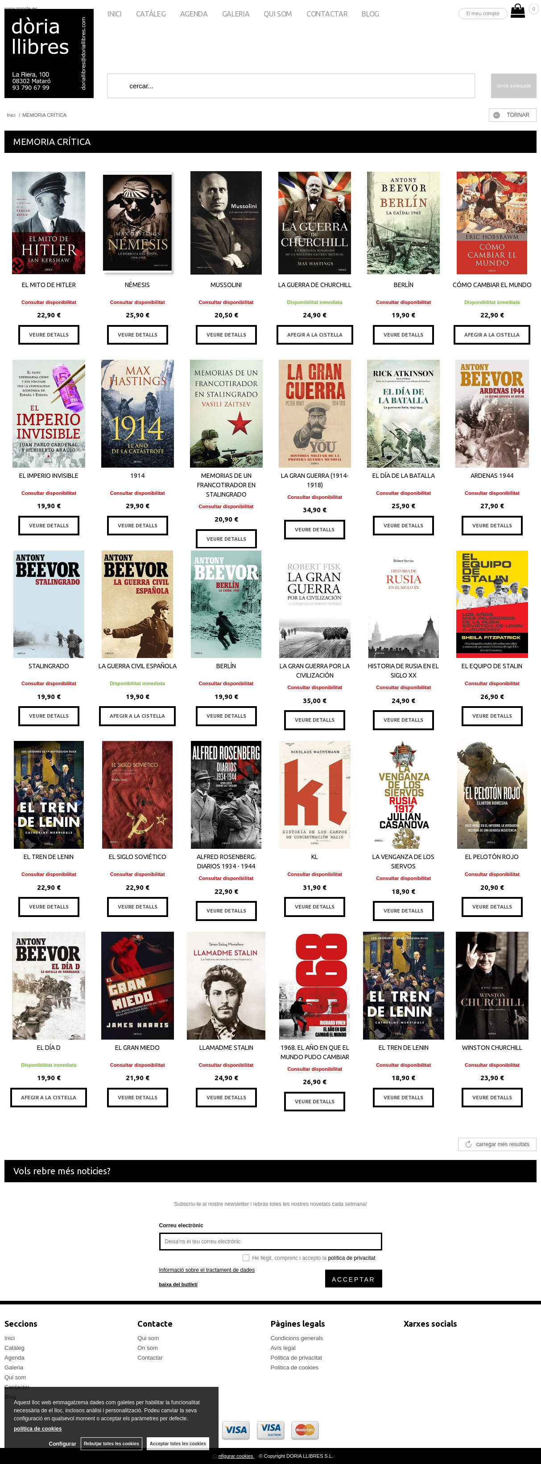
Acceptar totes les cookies (178, 1443)
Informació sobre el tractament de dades (207, 1270)
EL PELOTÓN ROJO (492, 856)
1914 (137, 475)
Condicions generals (297, 1338)
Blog (370, 14)
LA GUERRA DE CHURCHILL (314, 284)
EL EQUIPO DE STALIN (492, 666)
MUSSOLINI (226, 284)
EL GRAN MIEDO (137, 1047)
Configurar (62, 1444)
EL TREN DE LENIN (49, 856)
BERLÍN (403, 284)
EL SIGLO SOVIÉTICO (137, 856)
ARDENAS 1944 (492, 475)
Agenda (194, 14)
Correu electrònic (181, 1225)
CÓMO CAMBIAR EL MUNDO (492, 284)
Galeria (236, 14)
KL (314, 856)
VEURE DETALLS (49, 334)
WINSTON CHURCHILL (492, 1047)
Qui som (278, 14)
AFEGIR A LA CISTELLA (315, 334)
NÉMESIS (137, 284)
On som (147, 1348)
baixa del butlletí (178, 1284)
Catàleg (151, 14)
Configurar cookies (233, 1456)
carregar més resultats (502, 1144)
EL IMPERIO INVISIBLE (48, 475)
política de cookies (38, 1429)
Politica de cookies (295, 1367)
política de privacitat (351, 1258)
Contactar (326, 14)
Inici (114, 14)
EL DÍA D (49, 1047)
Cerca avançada (513, 85)
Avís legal (283, 1348)
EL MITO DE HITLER (49, 284)
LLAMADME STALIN (226, 1047)
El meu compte (483, 13)
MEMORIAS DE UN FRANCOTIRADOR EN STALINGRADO (226, 485)
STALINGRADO (49, 666)
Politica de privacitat (296, 1357)
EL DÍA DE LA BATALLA (403, 475)
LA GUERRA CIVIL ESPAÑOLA (138, 666)
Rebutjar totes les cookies (111, 1443)
